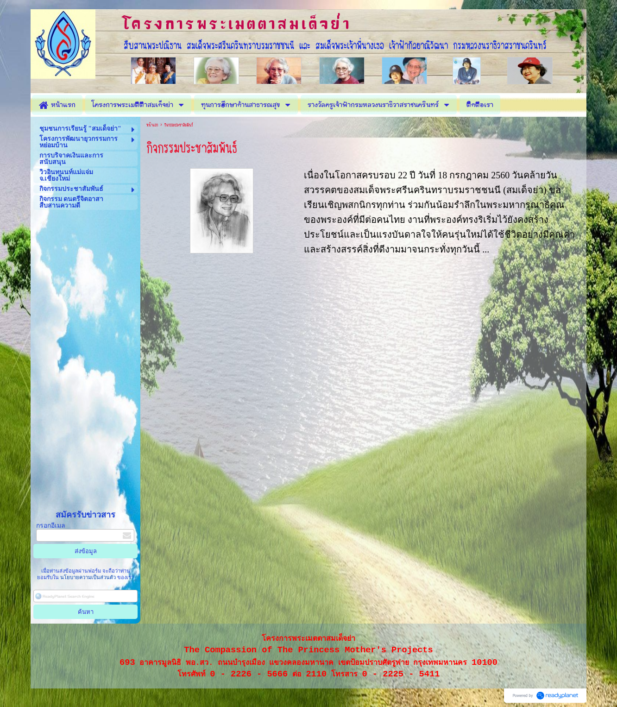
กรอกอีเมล (50, 525)
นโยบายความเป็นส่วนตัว (88, 577)
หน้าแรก (152, 125)
